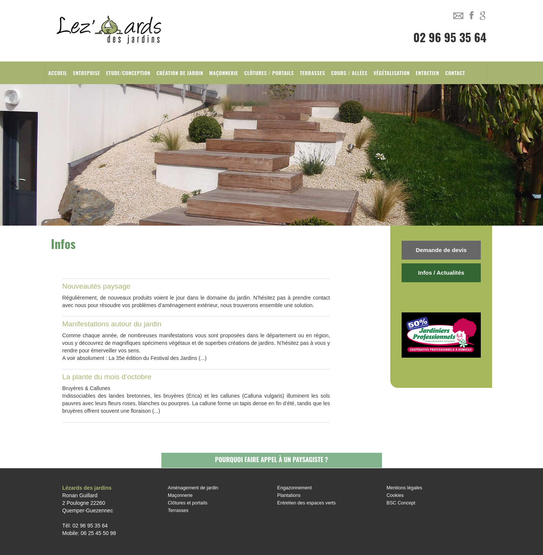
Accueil (57, 73)
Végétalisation (391, 73)
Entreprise (86, 73)
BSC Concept (401, 503)
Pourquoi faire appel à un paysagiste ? (271, 459)
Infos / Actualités (441, 272)
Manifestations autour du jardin (111, 324)
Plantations (289, 495)
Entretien (427, 73)
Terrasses (312, 73)
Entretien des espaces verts (306, 503)
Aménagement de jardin (193, 487)
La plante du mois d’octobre (107, 377)
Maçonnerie (223, 73)
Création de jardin (179, 73)
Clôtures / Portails (269, 73)
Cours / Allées (349, 73)
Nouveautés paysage (96, 286)
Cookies (395, 495)
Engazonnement (294, 487)
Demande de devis (441, 250)
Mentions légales (404, 487)
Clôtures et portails (187, 503)
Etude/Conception (128, 73)
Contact (455, 73)
